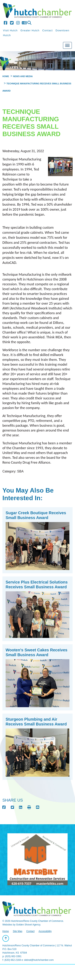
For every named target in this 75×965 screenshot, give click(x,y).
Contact (47, 30)
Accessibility (45, 931)
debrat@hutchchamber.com (39, 960)
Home (5, 931)
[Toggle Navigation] (67, 45)
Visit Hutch (10, 30)
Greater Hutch (29, 30)
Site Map (17, 931)
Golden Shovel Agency (28, 924)
